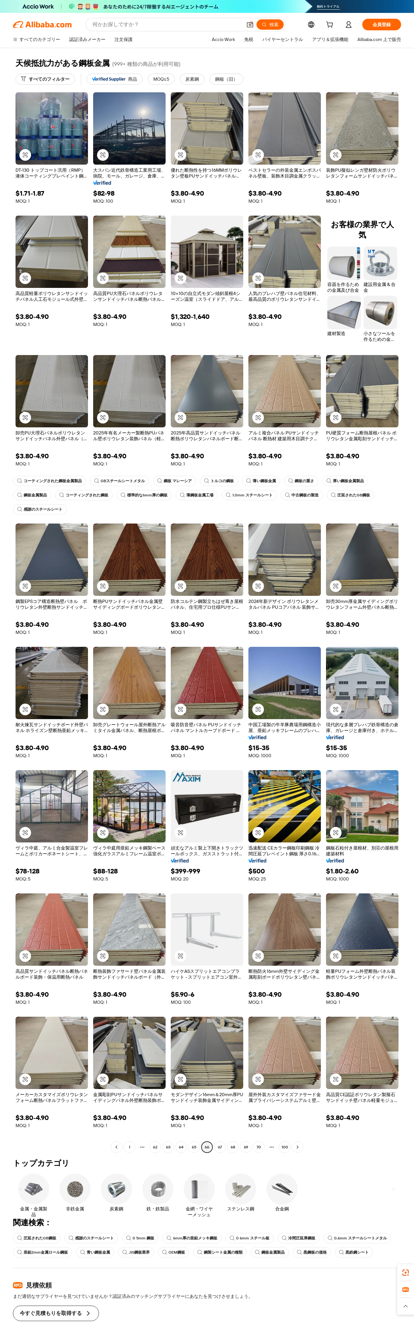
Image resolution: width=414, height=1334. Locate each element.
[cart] (331, 25)
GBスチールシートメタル (119, 481)
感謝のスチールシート (39, 509)
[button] (25, 155)
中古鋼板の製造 (302, 495)
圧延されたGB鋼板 (350, 495)
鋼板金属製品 (32, 495)
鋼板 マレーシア (174, 481)
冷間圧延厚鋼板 (298, 1238)
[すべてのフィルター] (45, 79)
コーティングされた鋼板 (83, 495)
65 (194, 1147)
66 (206, 1147)
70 (258, 1147)
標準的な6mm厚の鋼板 (144, 495)
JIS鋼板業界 (136, 1252)
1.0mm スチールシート (249, 495)
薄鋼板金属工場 (196, 495)
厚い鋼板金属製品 (345, 481)
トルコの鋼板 (219, 481)
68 (232, 1147)
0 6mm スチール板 (249, 1238)
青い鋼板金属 (95, 1252)
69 (245, 1147)
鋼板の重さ (301, 481)
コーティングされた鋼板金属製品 (49, 481)
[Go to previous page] (116, 1147)
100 (284, 1147)
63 (168, 1147)
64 (181, 1147)
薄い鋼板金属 (261, 481)
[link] (405, 1272)
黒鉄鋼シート (354, 1252)
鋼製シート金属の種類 (220, 1252)
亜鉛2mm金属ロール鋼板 (42, 1252)
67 (220, 1147)
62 (155, 1147)
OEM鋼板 (174, 1252)
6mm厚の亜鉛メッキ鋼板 (192, 1238)
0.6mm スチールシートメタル (357, 1238)
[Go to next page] (297, 1147)
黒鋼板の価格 (312, 1252)
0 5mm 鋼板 (140, 1238)
